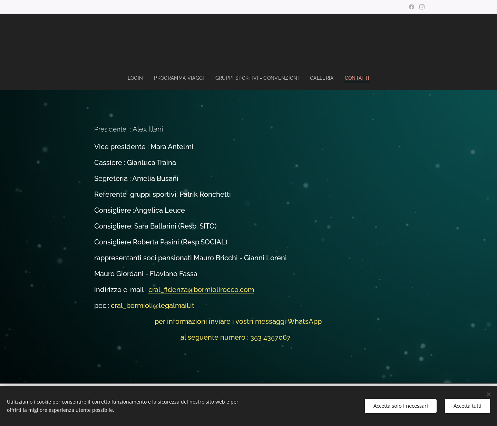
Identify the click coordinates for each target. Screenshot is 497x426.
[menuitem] (134, 78)
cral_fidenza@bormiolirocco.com (201, 290)
